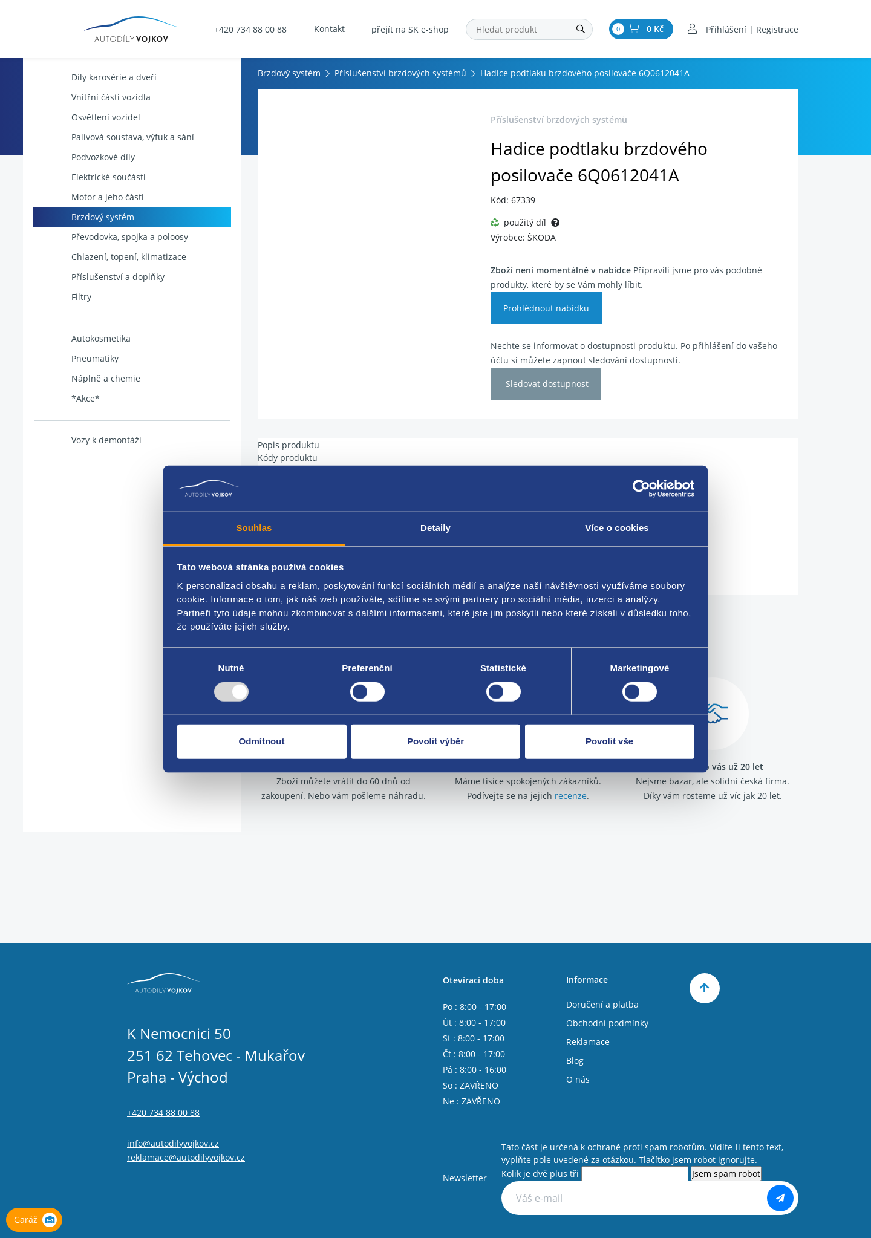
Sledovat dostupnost (546, 383)
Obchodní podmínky (607, 1023)
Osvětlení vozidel (87, 117)
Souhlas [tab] (254, 528)
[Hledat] (581, 29)
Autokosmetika (83, 338)
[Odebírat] (780, 1198)
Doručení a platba (602, 1004)
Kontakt (329, 28)
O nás (578, 1079)
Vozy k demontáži (88, 440)
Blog (575, 1060)
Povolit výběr (435, 741)
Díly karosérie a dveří (96, 77)
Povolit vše (609, 741)
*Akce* (67, 398)
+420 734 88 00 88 (250, 29)
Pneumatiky (77, 358)
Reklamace (588, 1041)
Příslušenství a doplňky (100, 276)
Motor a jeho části (89, 197)
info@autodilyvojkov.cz (173, 1143)
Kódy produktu (288, 457)
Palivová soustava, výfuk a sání (114, 137)
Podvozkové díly (85, 157)
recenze (571, 795)
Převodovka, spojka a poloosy (111, 237)
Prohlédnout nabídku (546, 308)
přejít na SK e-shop (410, 29)
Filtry (63, 296)
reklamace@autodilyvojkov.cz (186, 1157)
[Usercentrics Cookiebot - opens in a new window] (641, 489)
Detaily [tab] (435, 528)
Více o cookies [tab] (617, 528)
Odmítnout (262, 741)
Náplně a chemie (87, 378)
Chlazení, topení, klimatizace (110, 256)
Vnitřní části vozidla (93, 97)
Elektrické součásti (90, 177)
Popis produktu (288, 445)
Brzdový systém (84, 217)
